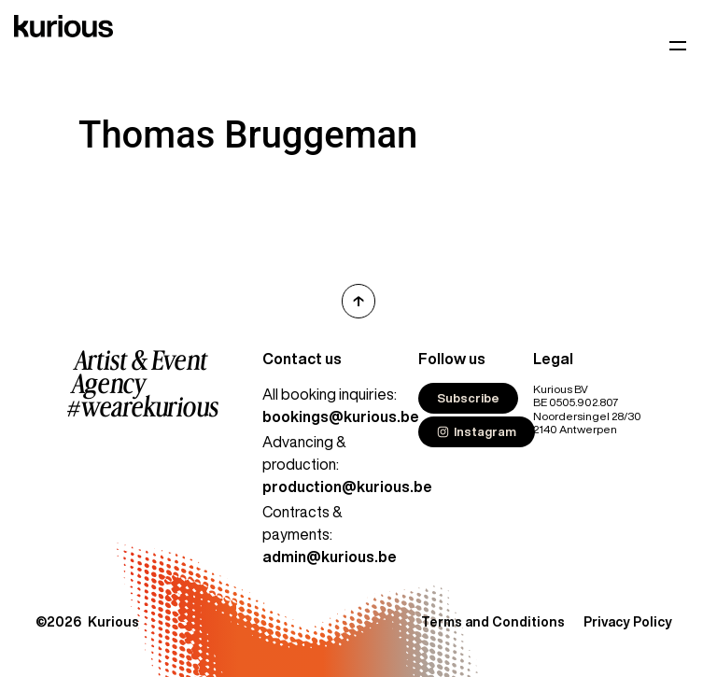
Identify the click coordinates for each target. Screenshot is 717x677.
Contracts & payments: (329, 534)
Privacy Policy (627, 621)
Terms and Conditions (493, 621)
